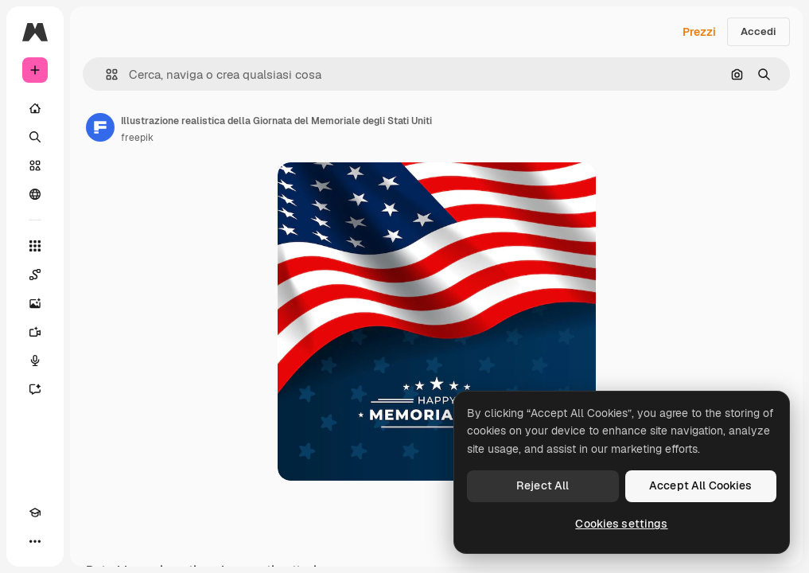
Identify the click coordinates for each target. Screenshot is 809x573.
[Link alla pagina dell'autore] (100, 127)
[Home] (35, 108)
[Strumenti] (35, 246)
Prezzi (699, 32)
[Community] (35, 194)
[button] (105, 74)
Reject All (542, 485)
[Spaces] (35, 274)
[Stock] (35, 165)
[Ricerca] (35, 137)
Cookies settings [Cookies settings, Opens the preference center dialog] (621, 523)
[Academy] (35, 512)
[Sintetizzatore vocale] (35, 360)
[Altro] (35, 541)
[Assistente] (35, 389)
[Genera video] (35, 332)
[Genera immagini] (35, 303)
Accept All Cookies (701, 485)
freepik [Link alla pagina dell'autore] (137, 137)
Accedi (758, 31)
